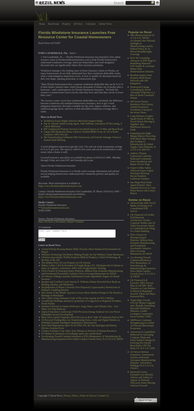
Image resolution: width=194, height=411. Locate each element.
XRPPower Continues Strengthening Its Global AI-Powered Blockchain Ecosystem (142, 324)
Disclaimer (60, 221)
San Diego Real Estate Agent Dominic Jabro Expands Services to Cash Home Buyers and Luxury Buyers (143, 188)
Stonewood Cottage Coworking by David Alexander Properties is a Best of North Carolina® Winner (142, 92)
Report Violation (76, 221)
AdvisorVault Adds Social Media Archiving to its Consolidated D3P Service (142, 207)
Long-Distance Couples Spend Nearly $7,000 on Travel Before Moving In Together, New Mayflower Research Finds (142, 123)
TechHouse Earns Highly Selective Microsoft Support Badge (73, 121)
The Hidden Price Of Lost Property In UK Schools (65, 262)
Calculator (91, 24)
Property (66, 24)
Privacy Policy (71, 395)
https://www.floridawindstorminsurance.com (60, 186)
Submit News (105, 24)
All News (78, 24)
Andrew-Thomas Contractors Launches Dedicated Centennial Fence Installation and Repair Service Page (141, 158)
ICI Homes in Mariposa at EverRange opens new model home (71, 333)
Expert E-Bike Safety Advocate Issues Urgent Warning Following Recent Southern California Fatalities (141, 173)
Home (42, 24)
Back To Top (145, 400)
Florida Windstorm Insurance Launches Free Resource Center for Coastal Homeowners (76, 35)
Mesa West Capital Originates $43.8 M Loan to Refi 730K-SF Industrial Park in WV (82, 317)
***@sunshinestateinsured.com (53, 207)
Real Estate (53, 24)
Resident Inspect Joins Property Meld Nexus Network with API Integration (141, 79)
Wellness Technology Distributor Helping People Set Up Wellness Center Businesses (82, 254)
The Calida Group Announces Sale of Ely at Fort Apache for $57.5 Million (77, 298)
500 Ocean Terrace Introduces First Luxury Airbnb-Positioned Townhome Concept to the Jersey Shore (141, 107)
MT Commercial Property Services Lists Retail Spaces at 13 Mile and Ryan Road (83, 129)
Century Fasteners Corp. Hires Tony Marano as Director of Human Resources (79, 331)
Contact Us (103, 395)
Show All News (46, 221)
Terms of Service (88, 395)
